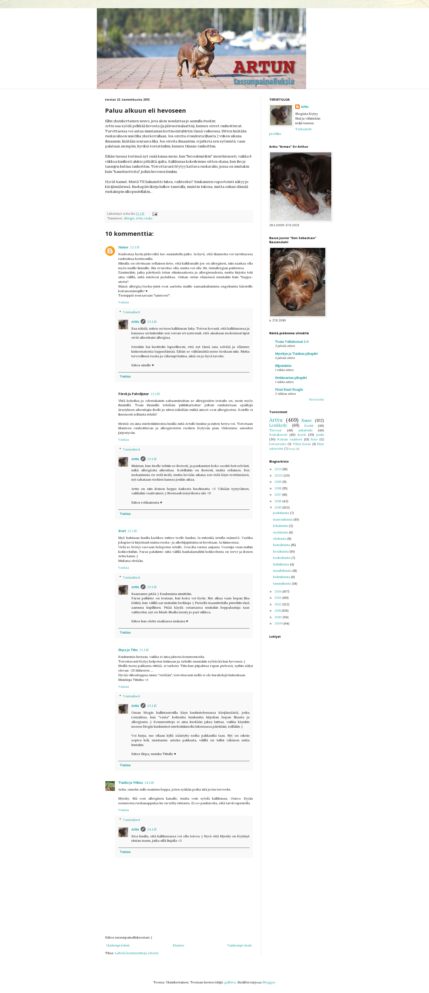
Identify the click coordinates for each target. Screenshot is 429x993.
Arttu (139, 218)
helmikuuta (282, 577)
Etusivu (178, 945)
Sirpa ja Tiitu (128, 650)
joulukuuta (281, 513)
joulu (320, 434)
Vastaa (123, 302)
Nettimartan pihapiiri (291, 378)
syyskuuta (281, 532)
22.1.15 (135, 247)
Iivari (122, 531)
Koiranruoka (277, 444)
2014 (278, 591)
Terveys (275, 430)
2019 (278, 482)
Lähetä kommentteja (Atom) (136, 953)
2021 (278, 469)
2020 (278, 475)
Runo (314, 439)
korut (302, 434)
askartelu (305, 430)
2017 (278, 494)
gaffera (230, 982)
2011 (278, 610)
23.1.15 (152, 322)
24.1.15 (149, 782)
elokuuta (280, 538)
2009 (278, 623)
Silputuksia (283, 366)
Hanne (123, 247)
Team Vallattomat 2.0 (292, 341)
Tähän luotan (301, 444)
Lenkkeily (278, 425)
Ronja (291, 449)
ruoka (148, 218)
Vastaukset (131, 312)
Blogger (268, 982)
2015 (278, 507)
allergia (129, 218)
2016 (278, 501)
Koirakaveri (278, 434)
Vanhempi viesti (239, 945)
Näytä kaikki (316, 399)
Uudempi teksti (117, 945)
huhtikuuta (281, 564)
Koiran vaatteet (289, 439)
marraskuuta (283, 519)
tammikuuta (282, 583)
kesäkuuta (281, 551)
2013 (278, 598)
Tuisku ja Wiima (130, 782)
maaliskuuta (282, 570)
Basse (307, 420)
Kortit (308, 425)
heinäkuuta (282, 545)
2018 (278, 488)
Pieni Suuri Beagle (289, 389)
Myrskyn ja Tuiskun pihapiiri (296, 354)
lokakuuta (281, 526)
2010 (278, 617)
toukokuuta (282, 558)
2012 (278, 604)
